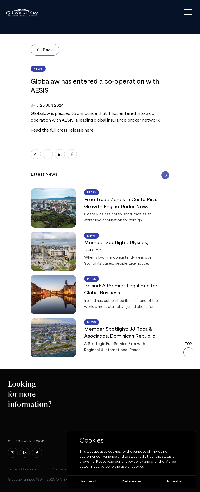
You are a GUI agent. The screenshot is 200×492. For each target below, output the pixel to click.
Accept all (174, 481)
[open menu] (188, 12)
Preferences (131, 481)
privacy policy (132, 461)
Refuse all (88, 481)
